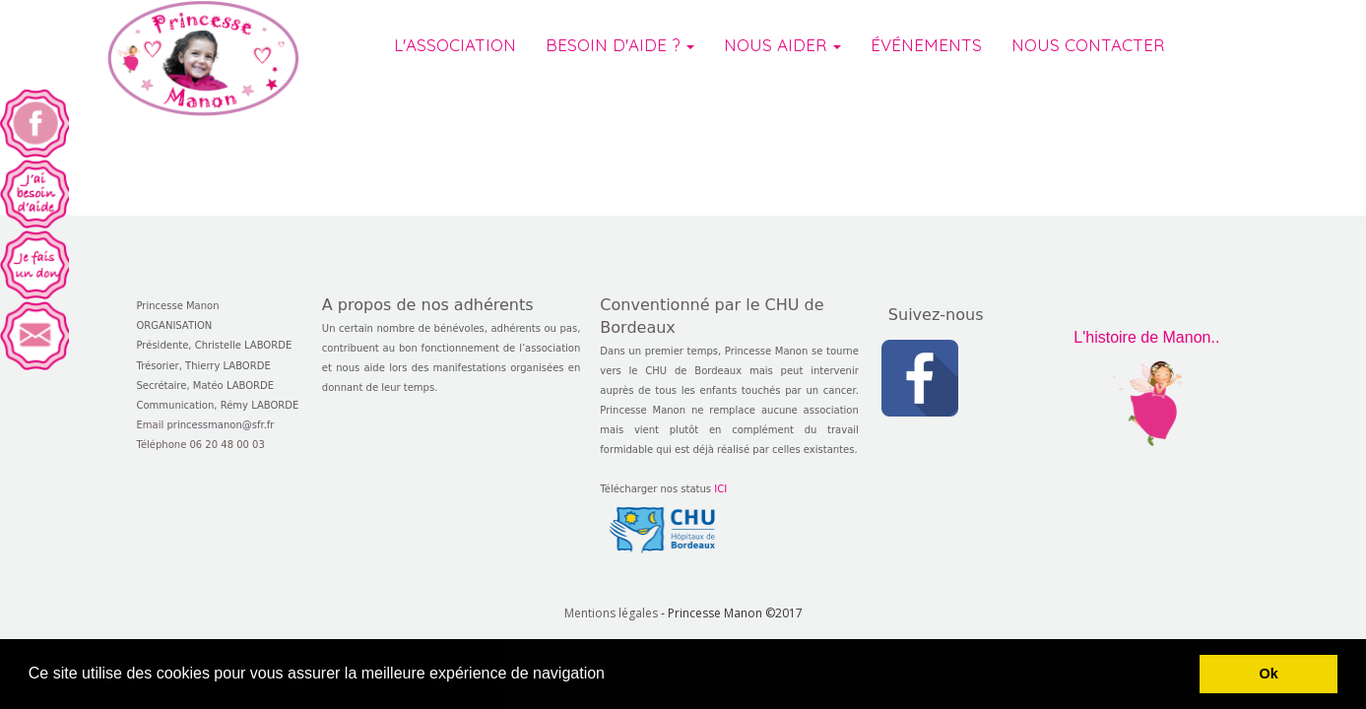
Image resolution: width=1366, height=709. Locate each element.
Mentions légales (611, 613)
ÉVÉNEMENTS (926, 58)
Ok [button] (1269, 673)
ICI (720, 488)
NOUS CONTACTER (1087, 58)
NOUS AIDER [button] (782, 58)
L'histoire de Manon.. (1146, 337)
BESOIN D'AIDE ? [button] (620, 58)
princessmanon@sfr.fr (220, 424)
